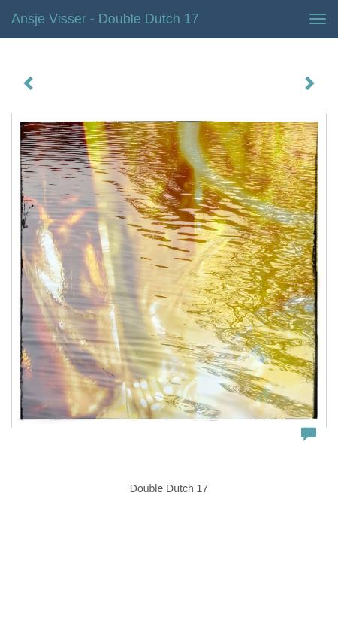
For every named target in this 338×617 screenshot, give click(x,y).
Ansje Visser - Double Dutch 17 (105, 18)
